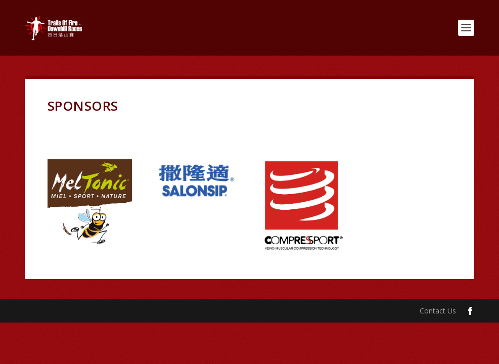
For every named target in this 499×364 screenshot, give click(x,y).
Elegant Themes (94, 310)
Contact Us (438, 310)
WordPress (189, 310)
